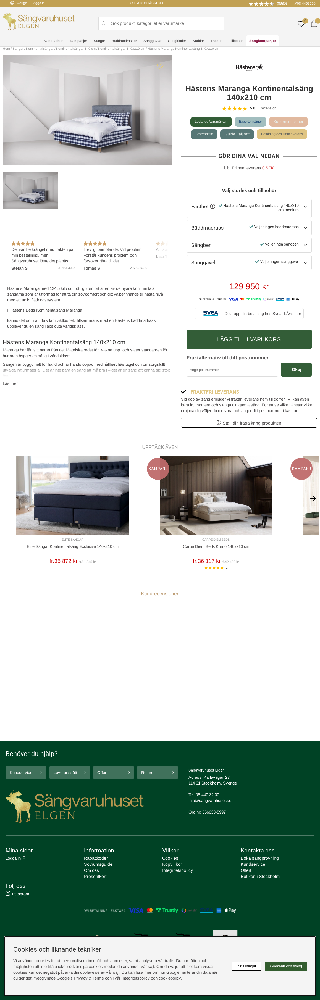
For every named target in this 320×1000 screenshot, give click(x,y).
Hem (6, 49)
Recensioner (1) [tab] (19, 641)
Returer (148, 774)
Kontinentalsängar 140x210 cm (121, 49)
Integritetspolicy (176, 871)
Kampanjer (78, 42)
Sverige (18, 3)
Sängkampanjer (262, 42)
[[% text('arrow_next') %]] (313, 497)
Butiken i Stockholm (259, 876)
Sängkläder (177, 42)
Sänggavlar (152, 42)
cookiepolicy (170, 978)
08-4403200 (306, 4)
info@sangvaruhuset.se (209, 801)
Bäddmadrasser (124, 42)
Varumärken (53, 42)
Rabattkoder (95, 859)
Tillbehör (236, 42)
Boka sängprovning (258, 859)
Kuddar (198, 42)
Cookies (169, 859)
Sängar (99, 42)
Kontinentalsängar (40, 49)
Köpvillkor (171, 865)
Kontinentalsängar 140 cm (76, 49)
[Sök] (161, 24)
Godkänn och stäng (286, 966)
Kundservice (21, 774)
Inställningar (246, 966)
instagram (17, 893)
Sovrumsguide (97, 865)
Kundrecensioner (293, 121)
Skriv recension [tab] (297, 641)
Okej (296, 369)
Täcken (216, 42)
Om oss (91, 871)
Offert (102, 774)
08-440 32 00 (207, 796)
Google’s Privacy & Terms (80, 978)
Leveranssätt (65, 774)
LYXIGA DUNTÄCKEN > (146, 3)
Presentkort (94, 876)
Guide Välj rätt (235, 134)
